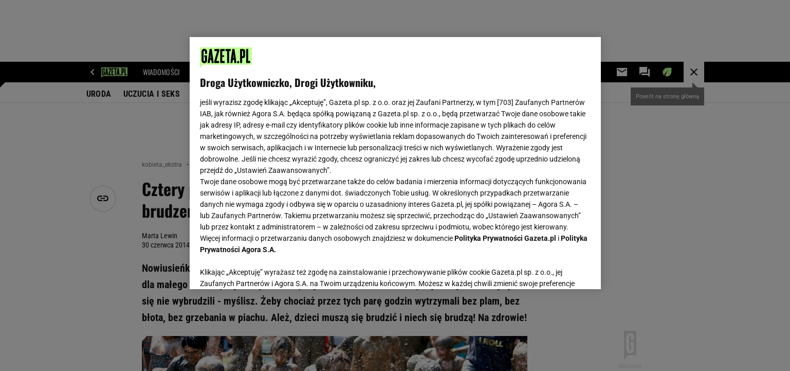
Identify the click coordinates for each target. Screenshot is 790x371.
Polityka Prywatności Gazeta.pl (505, 238)
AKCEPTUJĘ (555, 269)
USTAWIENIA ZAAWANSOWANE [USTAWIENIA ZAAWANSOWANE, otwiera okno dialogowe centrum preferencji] (267, 268)
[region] (395, 163)
